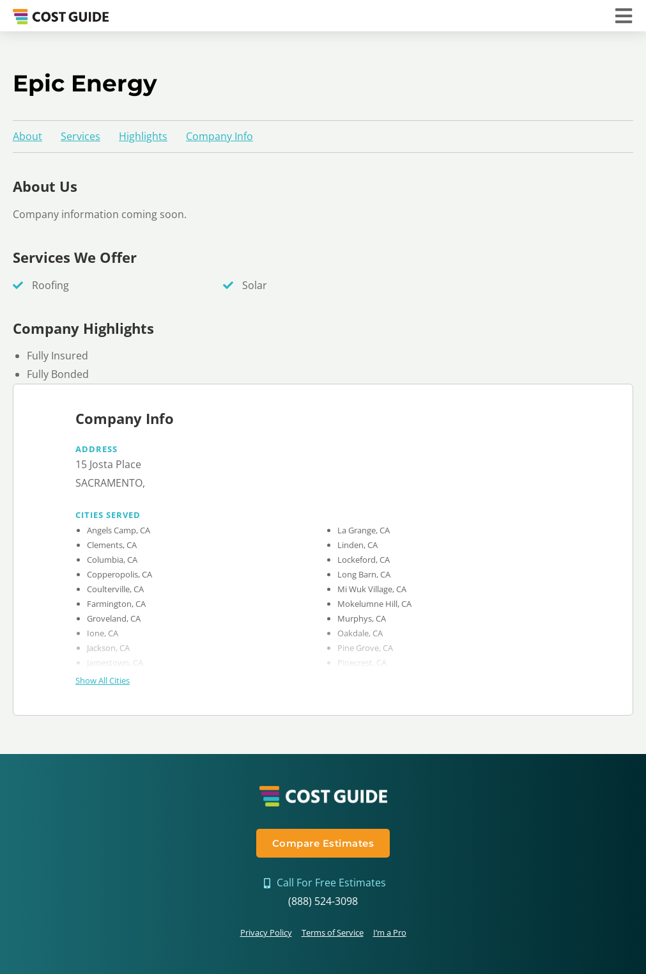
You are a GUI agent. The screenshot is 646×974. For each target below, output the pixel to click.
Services (80, 136)
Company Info (219, 136)
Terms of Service (333, 932)
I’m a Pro (389, 932)
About (27, 136)
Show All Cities (102, 680)
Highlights (143, 136)
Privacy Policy (266, 932)
